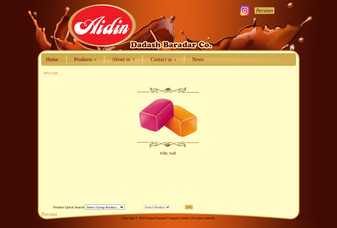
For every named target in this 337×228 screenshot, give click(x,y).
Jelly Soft (167, 153)
